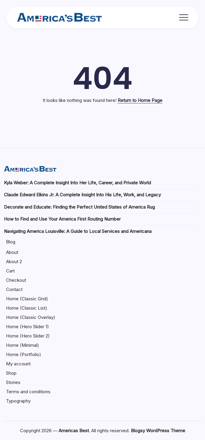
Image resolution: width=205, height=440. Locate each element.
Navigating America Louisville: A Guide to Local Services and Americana (78, 231)
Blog (10, 242)
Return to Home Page (140, 100)
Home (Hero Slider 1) (27, 326)
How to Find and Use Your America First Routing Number (62, 219)
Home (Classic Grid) (27, 299)
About (12, 252)
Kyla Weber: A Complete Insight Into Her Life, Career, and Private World (77, 183)
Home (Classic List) (26, 308)
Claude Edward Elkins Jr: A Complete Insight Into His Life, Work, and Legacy (82, 195)
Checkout (16, 280)
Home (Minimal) (22, 345)
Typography (18, 401)
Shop (11, 373)
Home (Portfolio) (23, 354)
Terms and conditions (28, 391)
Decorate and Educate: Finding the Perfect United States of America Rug (79, 207)
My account (18, 364)
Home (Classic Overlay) (30, 317)
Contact (14, 289)
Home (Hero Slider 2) (28, 336)
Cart (10, 271)
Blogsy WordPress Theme (158, 430)
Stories (13, 382)
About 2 (14, 261)
